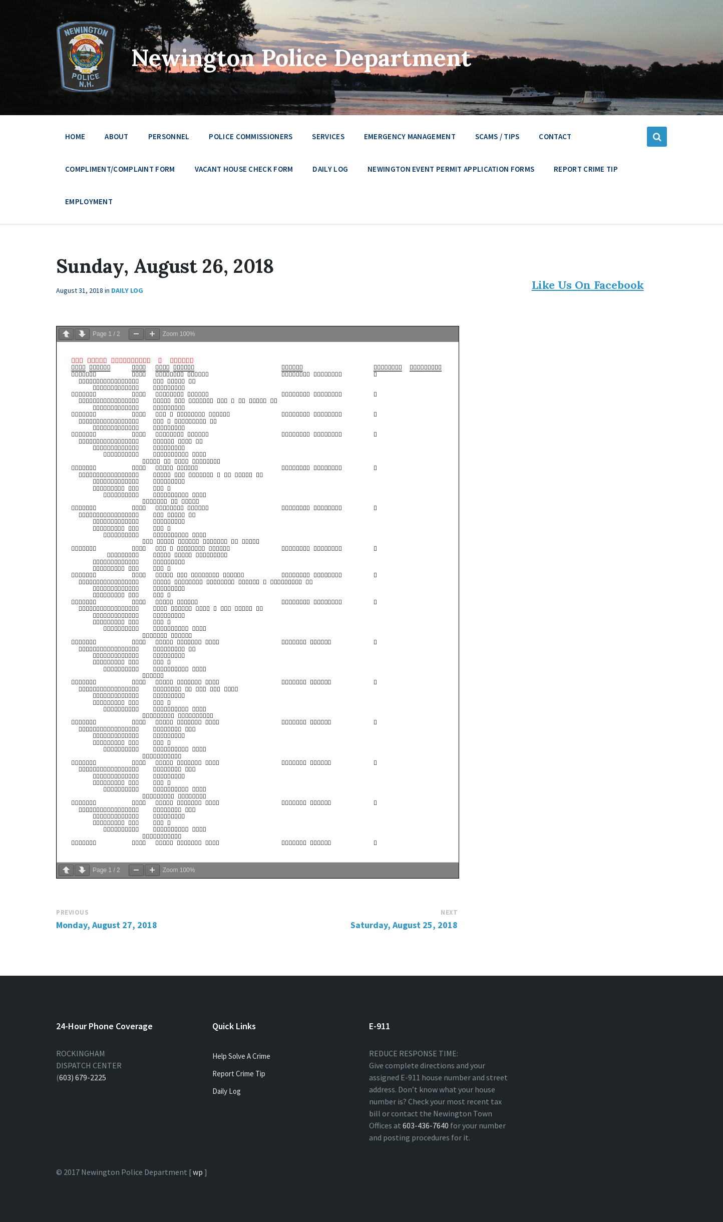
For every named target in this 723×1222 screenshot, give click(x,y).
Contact (555, 136)
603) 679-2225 (82, 1077)
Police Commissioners (250, 139)
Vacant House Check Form (244, 169)
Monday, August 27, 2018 (106, 925)
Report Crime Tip (586, 169)
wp (198, 1172)
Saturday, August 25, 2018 (404, 925)
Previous (72, 912)
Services (328, 139)
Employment (89, 204)
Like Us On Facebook (588, 285)
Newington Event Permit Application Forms (451, 169)
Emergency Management (410, 139)
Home (75, 136)
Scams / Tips (497, 136)
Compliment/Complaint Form (120, 169)
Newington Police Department (307, 57)
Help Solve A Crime (241, 1056)
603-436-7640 (426, 1125)
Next (449, 912)
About (117, 139)
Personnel (169, 139)
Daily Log (330, 169)
